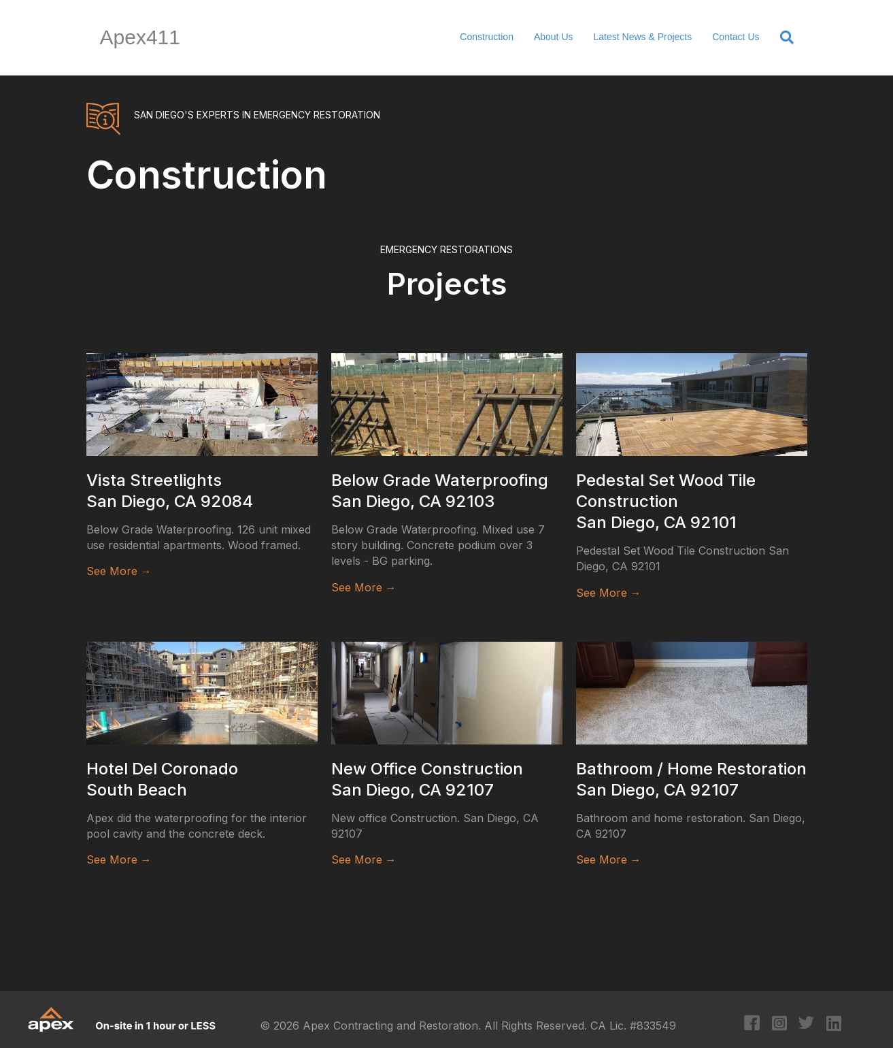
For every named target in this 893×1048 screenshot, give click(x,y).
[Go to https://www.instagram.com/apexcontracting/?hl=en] (779, 1024)
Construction (486, 36)
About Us (553, 36)
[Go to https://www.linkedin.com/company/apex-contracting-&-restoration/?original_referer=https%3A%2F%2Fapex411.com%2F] (833, 1024)
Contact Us (735, 36)
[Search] (782, 37)
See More (119, 571)
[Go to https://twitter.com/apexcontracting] (806, 1024)
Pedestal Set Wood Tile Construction (666, 501)
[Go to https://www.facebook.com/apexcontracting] (751, 1024)
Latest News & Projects (643, 36)
